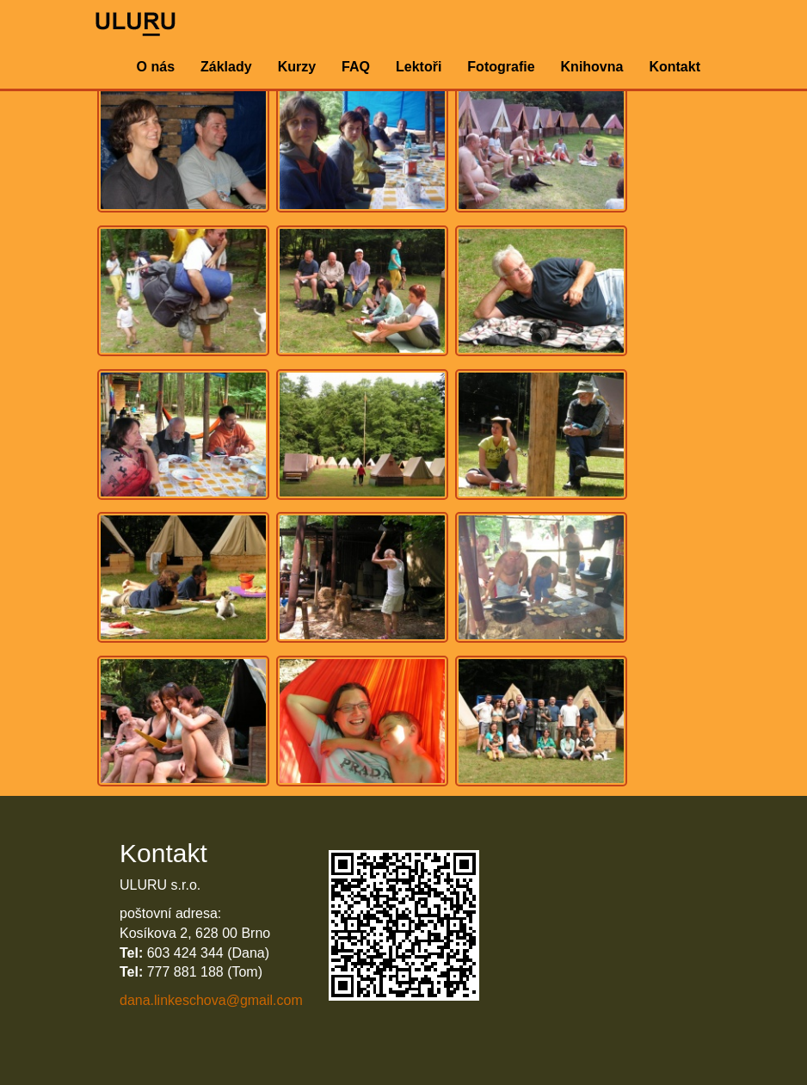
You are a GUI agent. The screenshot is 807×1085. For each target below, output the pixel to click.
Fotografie (500, 66)
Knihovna (592, 66)
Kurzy (297, 66)
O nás (156, 66)
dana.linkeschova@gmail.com (211, 1000)
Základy (226, 66)
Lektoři (418, 66)
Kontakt (674, 66)
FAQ (356, 66)
